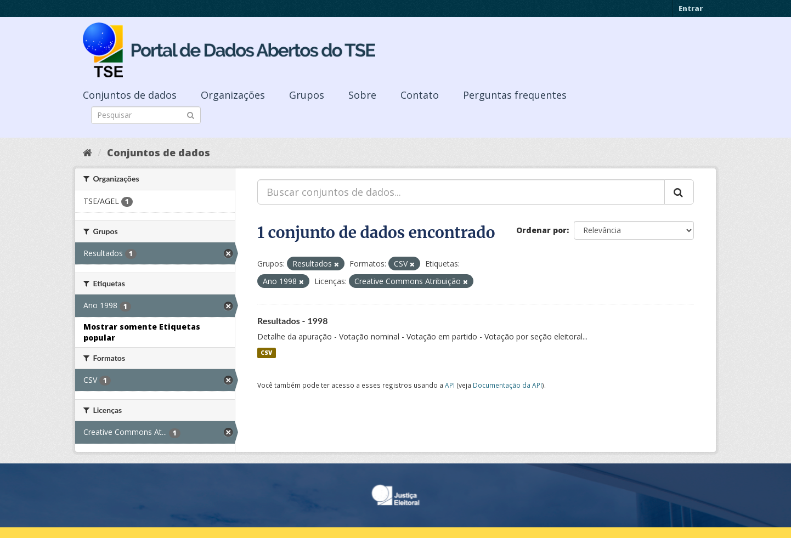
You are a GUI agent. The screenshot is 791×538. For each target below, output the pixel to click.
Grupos (306, 94)
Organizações (233, 94)
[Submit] (190, 114)
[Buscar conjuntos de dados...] (461, 192)
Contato (419, 94)
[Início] (87, 152)
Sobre (362, 94)
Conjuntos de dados (130, 94)
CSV (266, 352)
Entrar (691, 8)
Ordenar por (541, 230)
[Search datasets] (146, 115)
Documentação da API (507, 385)
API (450, 385)
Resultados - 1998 (292, 320)
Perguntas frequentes (515, 94)
